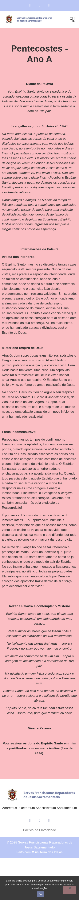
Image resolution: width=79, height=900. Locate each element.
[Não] (69, 890)
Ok (40, 894)
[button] (72, 19)
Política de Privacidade (39, 830)
